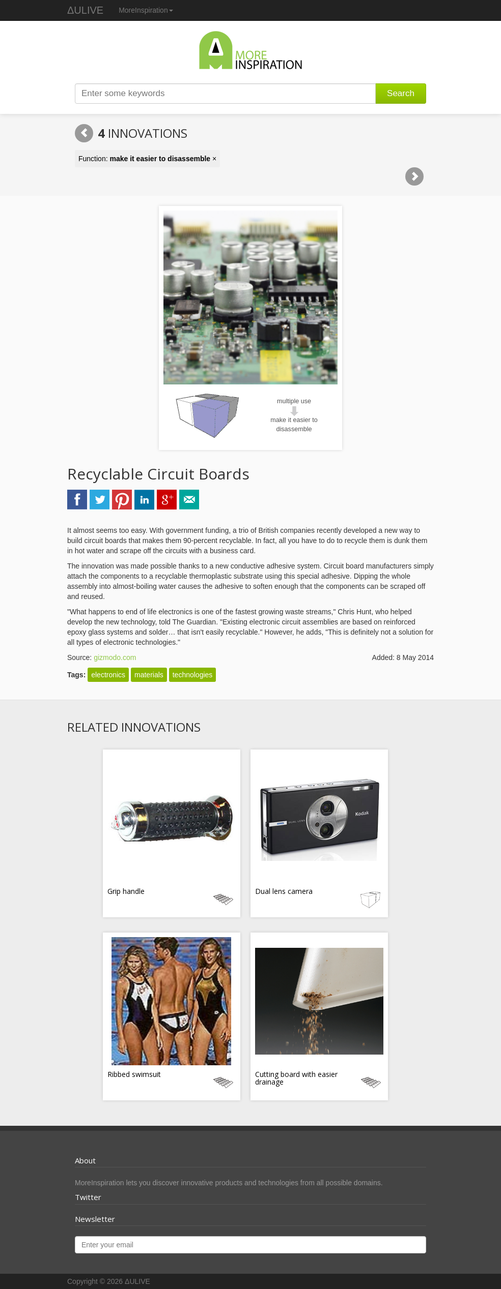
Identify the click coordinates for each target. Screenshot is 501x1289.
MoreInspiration (146, 10)
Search (400, 93)
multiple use (294, 401)
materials (148, 675)
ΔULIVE (85, 10)
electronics (108, 675)
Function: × (147, 159)
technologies (193, 675)
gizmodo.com (115, 657)
